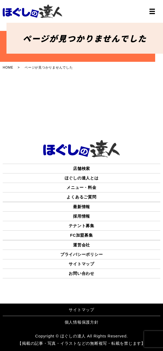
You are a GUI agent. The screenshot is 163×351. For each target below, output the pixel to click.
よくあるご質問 (81, 197)
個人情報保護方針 (82, 322)
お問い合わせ (81, 273)
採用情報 (81, 216)
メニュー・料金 (81, 187)
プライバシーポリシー (81, 254)
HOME (8, 67)
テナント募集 (81, 225)
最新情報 (81, 206)
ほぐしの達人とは (82, 178)
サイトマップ (81, 264)
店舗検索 (81, 168)
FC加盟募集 (81, 235)
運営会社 (81, 245)
